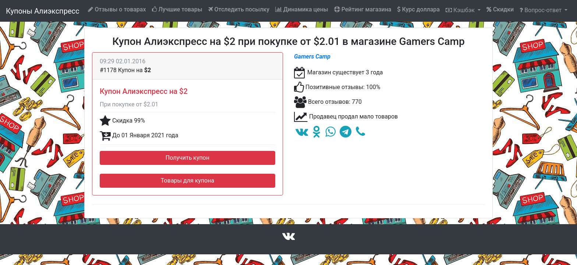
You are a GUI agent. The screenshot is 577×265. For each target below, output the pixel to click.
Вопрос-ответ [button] (541, 10)
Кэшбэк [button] (461, 10)
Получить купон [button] (187, 157)
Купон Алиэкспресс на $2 (144, 91)
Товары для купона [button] (187, 180)
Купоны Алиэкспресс (42, 11)
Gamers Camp (312, 56)
